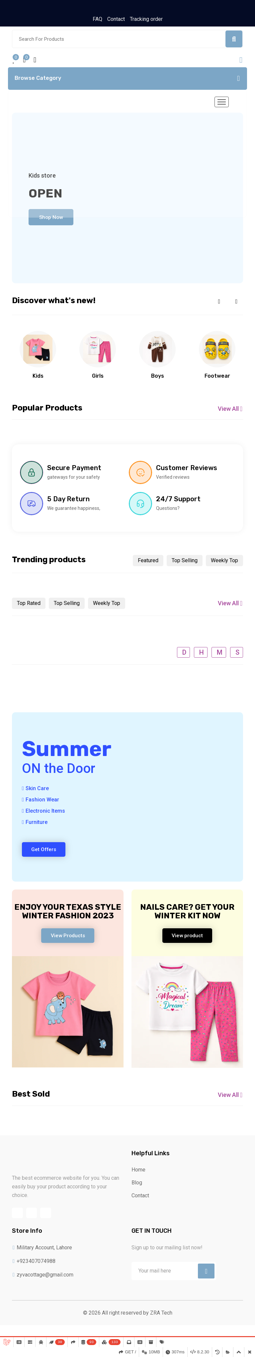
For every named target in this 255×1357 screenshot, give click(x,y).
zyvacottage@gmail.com (42, 1286)
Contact (116, 19)
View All (230, 412)
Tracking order (146, 19)
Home (138, 1179)
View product (187, 942)
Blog (136, 1192)
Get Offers (45, 854)
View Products (67, 942)
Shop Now (53, 219)
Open (45, 196)
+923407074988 (33, 1273)
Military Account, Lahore (42, 1259)
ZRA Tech (161, 1325)
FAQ (97, 19)
